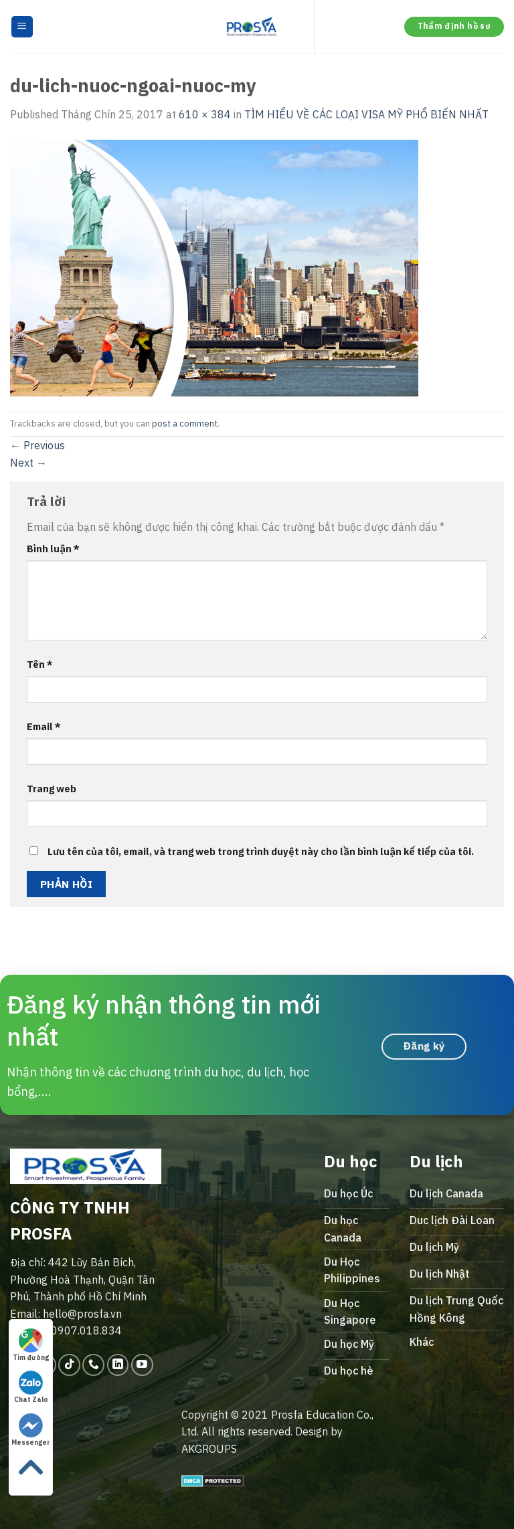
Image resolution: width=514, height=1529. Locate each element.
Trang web (51, 788)
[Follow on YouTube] (142, 1365)
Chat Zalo (31, 1387)
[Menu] (22, 27)
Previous (37, 445)
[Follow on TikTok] (69, 1365)
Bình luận (53, 548)
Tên (40, 664)
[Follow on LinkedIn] (118, 1365)
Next (28, 462)
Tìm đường (31, 1345)
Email (44, 726)
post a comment (185, 423)
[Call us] (93, 1365)
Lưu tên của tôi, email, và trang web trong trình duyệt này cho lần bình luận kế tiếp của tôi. (261, 851)
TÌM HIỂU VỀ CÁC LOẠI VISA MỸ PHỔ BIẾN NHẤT (366, 114)
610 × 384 (205, 114)
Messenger (30, 1430)
